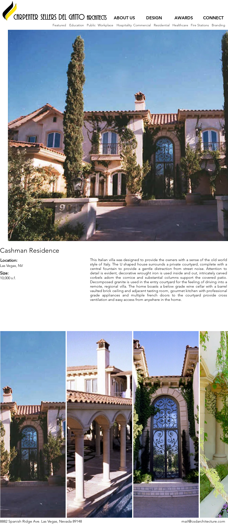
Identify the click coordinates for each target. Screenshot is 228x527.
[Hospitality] (124, 25)
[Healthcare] (180, 25)
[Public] (91, 25)
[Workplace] (105, 25)
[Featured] (59, 25)
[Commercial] (142, 25)
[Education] (76, 25)
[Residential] (161, 25)
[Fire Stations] (200, 25)
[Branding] (218, 25)
